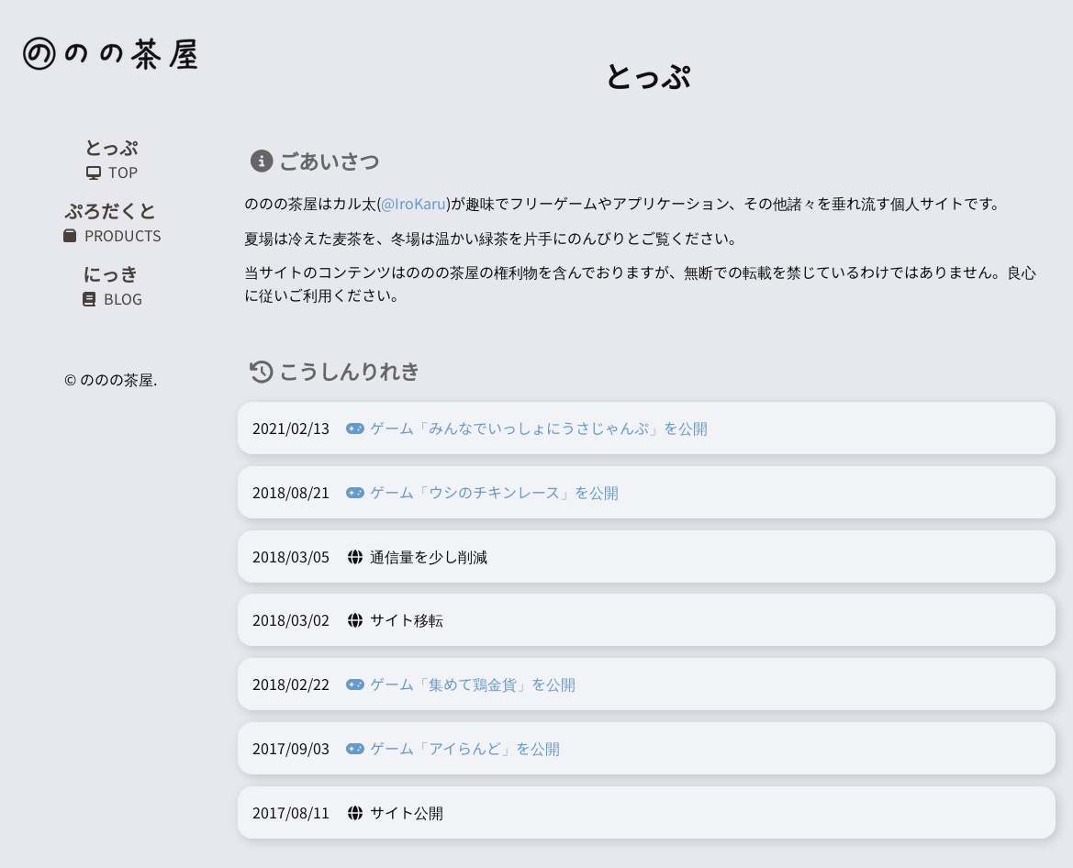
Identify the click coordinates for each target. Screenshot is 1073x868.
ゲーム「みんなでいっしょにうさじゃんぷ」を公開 (526, 428)
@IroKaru (413, 203)
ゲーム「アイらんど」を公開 (452, 748)
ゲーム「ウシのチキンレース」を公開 (481, 492)
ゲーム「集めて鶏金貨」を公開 (460, 684)
